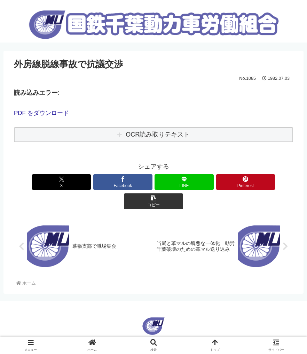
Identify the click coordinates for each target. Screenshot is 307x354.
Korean (165, 323)
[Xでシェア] (59, 182)
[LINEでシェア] (153, 182)
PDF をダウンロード (43, 112)
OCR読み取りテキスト (158, 134)
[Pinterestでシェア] (200, 182)
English (142, 323)
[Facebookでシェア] (106, 182)
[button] (247, 182)
